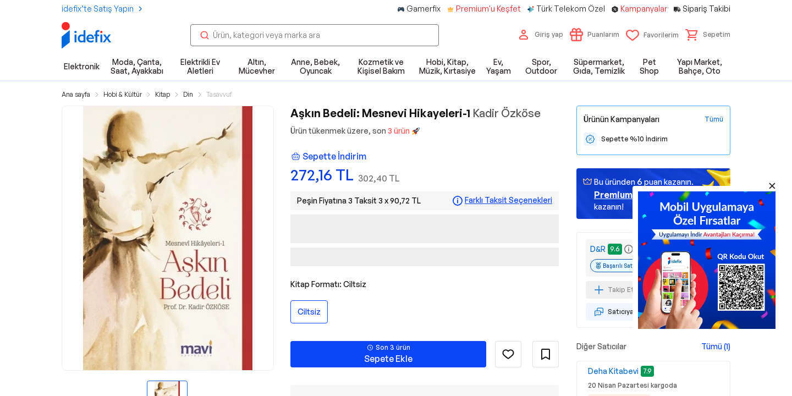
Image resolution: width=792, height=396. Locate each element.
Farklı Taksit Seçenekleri (508, 200)
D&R (598, 249)
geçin (627, 194)
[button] (707, 34)
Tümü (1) (715, 346)
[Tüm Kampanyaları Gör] (714, 119)
